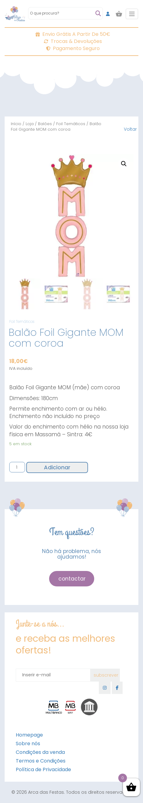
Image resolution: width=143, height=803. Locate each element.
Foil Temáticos (70, 124)
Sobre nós (28, 743)
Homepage (29, 734)
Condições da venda (40, 752)
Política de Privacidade (43, 769)
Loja (30, 124)
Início (16, 124)
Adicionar (57, 467)
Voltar (130, 129)
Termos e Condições (40, 760)
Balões (45, 124)
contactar (72, 578)
